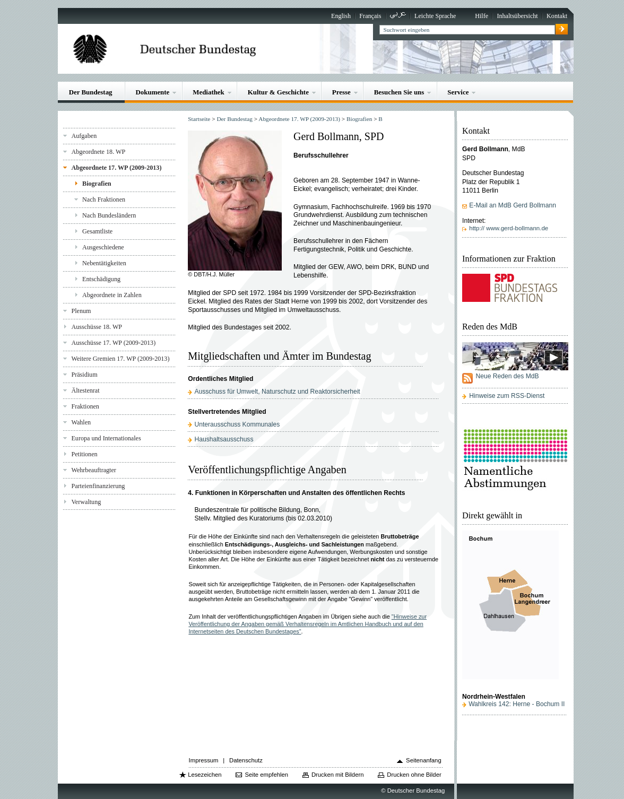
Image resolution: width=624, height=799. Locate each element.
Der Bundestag (90, 92)
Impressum (204, 760)
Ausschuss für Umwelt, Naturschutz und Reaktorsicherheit (277, 391)
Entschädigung (101, 279)
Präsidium (84, 374)
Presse (341, 92)
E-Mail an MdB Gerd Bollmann (512, 205)
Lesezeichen (204, 774)
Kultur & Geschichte (278, 92)
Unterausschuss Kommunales (237, 424)
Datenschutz (246, 760)
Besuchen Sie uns (399, 92)
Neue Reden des (507, 376)
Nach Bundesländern (109, 215)
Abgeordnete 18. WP (98, 151)
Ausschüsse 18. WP (96, 327)
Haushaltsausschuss (223, 439)
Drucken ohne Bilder (414, 774)
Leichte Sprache (435, 16)
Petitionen (84, 454)
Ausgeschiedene (103, 247)
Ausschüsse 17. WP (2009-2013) (113, 342)
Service (458, 92)
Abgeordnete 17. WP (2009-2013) (116, 167)
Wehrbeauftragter (93, 470)
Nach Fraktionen (103, 199)
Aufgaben (84, 136)
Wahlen (81, 422)
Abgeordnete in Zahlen (112, 295)
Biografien (96, 183)
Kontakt (557, 16)
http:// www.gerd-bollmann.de (508, 228)
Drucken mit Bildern (337, 774)
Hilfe (481, 16)
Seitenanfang (423, 760)
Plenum (81, 311)
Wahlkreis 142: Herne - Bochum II (517, 704)
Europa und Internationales (106, 438)
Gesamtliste (97, 231)
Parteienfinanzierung (98, 486)
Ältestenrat (85, 390)
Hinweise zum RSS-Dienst (506, 396)
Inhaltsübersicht (517, 16)
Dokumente (153, 92)
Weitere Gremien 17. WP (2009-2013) (120, 358)
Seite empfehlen (266, 774)
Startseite (199, 119)
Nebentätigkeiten (104, 263)
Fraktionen (85, 406)
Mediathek (208, 92)
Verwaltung (86, 502)
